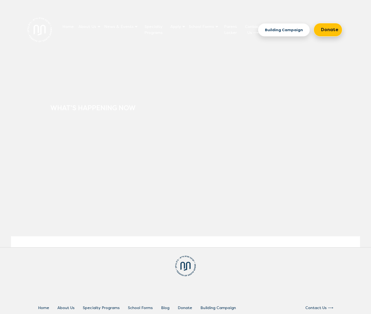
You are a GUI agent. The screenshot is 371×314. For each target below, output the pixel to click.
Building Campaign (284, 30)
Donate (329, 29)
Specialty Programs (153, 29)
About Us (87, 26)
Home (68, 26)
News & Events (119, 26)
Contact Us (253, 29)
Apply (175, 26)
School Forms (201, 26)
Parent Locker (230, 29)
